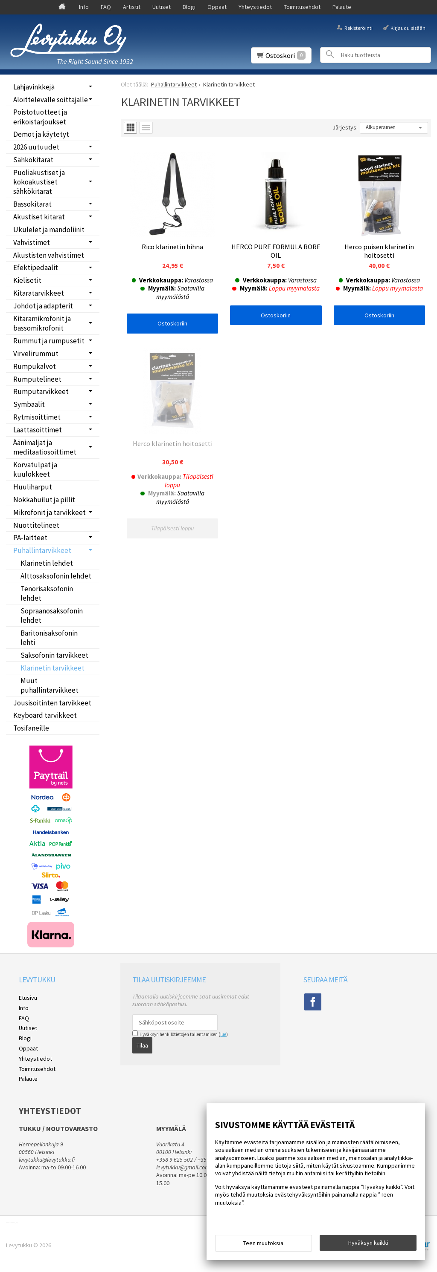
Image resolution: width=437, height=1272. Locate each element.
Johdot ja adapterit (43, 306)
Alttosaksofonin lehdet (55, 576)
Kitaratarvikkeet (38, 293)
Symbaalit (29, 404)
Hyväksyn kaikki (368, 1242)
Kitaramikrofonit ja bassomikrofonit (42, 323)
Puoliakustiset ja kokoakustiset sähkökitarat (39, 182)
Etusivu (28, 997)
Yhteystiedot (255, 7)
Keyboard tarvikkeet (45, 715)
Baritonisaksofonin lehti (49, 637)
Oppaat (217, 7)
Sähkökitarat (33, 159)
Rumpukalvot (34, 366)
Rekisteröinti (358, 27)
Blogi (189, 7)
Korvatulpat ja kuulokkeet (35, 469)
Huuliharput (32, 487)
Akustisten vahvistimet (48, 255)
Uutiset (161, 7)
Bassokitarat (32, 204)
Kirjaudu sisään (407, 27)
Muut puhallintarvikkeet (49, 685)
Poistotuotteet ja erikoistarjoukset (40, 116)
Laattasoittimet (37, 430)
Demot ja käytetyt (41, 134)
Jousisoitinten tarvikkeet (52, 703)
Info (84, 7)
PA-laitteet (30, 537)
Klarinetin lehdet (46, 563)
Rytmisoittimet (37, 417)
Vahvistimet (31, 242)
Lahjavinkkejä (34, 87)
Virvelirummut (35, 353)
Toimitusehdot (302, 7)
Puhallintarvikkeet (42, 550)
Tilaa (142, 1045)
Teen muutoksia (263, 1243)
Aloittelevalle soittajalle (50, 99)
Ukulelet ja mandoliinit (48, 229)
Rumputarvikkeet (41, 391)
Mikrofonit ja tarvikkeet (49, 512)
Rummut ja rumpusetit (48, 340)
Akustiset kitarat (39, 217)
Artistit (131, 7)
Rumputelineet (37, 379)
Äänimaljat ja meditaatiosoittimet (44, 447)
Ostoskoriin (172, 323)
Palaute (341, 7)
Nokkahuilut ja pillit (44, 499)
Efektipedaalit (35, 267)
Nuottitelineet (36, 525)
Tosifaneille (31, 728)
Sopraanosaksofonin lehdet (51, 615)
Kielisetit (27, 280)
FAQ (106, 7)
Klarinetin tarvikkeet (52, 668)
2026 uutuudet (36, 147)
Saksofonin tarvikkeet (54, 655)
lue (223, 1034)
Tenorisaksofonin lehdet (46, 593)
